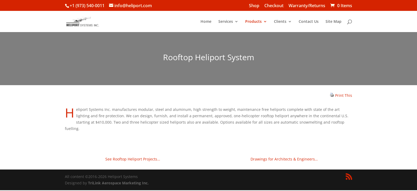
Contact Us (309, 22)
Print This (343, 95)
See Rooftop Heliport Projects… (132, 159)
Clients (280, 22)
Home (206, 22)
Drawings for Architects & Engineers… (284, 159)
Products (253, 22)
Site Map (333, 22)
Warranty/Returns (307, 5)
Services (225, 22)
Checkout (273, 5)
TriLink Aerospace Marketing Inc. (118, 182)
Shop (254, 5)
